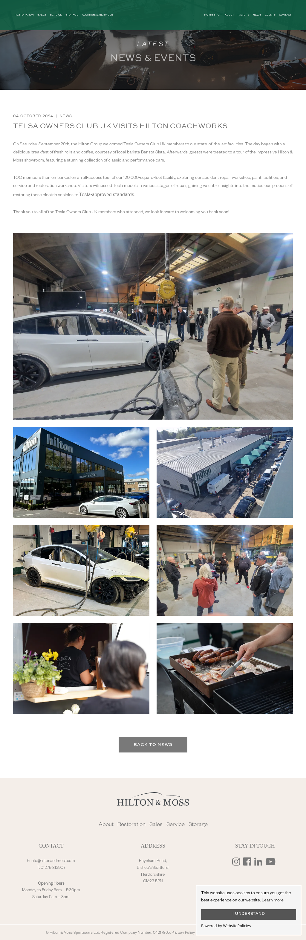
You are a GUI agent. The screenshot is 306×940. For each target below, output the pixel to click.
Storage (198, 825)
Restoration (131, 825)
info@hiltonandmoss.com (53, 861)
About (106, 825)
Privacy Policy (183, 933)
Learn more (273, 900)
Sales (156, 825)
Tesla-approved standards (106, 194)
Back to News (153, 745)
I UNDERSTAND (248, 914)
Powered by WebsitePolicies (226, 925)
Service (175, 825)
